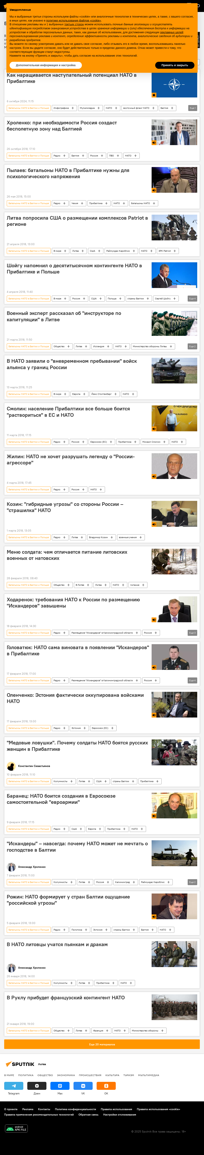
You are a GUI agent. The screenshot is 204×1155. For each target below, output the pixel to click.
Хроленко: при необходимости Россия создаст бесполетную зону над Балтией (62, 125)
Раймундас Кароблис (118, 250)
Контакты (44, 1109)
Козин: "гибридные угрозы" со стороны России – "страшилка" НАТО (65, 507)
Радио (57, 155)
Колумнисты (61, 781)
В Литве (80, 584)
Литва (75, 250)
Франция (98, 1030)
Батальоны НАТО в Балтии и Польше (29, 107)
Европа (76, 393)
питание (134, 584)
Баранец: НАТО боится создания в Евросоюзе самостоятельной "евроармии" (61, 799)
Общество (59, 346)
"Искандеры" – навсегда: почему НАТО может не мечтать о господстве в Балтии (77, 846)
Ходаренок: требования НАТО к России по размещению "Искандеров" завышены (73, 602)
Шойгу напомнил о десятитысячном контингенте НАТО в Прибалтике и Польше (74, 268)
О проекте (11, 1109)
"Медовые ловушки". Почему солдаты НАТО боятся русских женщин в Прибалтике (77, 745)
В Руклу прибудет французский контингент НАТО (66, 997)
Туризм (128, 1075)
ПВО (111, 155)
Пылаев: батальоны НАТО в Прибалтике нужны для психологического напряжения (68, 173)
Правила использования (116, 1109)
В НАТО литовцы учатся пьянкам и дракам (57, 944)
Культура (112, 1075)
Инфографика (61, 107)
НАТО (109, 107)
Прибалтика (95, 203)
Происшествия (90, 1075)
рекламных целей (171, 32)
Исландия (98, 346)
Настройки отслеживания (119, 1114)
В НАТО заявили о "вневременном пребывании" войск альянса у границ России (72, 364)
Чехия (75, 203)
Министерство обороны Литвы (150, 346)
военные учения (128, 537)
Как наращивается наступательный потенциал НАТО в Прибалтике (72, 78)
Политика (77, 929)
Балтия (164, 107)
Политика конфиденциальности (75, 1109)
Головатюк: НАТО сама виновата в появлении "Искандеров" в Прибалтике (78, 650)
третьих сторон (74, 24)
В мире (57, 250)
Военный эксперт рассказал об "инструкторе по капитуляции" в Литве (64, 316)
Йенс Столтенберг (101, 393)
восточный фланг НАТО (136, 107)
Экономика (66, 1075)
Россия (94, 155)
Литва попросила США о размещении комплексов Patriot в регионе (77, 221)
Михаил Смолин (151, 441)
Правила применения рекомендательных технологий (39, 1114)
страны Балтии (136, 298)
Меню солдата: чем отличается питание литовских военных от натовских (67, 555)
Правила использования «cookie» (158, 1109)
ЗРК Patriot (165, 250)
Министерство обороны (145, 1030)
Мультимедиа (87, 107)
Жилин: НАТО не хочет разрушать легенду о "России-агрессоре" (71, 459)
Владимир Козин (98, 537)
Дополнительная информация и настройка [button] (46, 65)
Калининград (122, 882)
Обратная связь (88, 1114)
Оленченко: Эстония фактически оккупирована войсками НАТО (75, 698)
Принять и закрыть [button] (175, 65)
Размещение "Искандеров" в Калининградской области (102, 632)
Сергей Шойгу (163, 298)
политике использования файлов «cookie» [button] (73, 20)
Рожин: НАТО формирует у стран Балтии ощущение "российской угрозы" (68, 900)
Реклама (27, 1109)
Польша (112, 298)
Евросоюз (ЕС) (98, 441)
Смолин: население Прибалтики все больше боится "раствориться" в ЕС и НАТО (68, 411)
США (92, 250)
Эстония (76, 727)
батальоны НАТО (140, 203)
